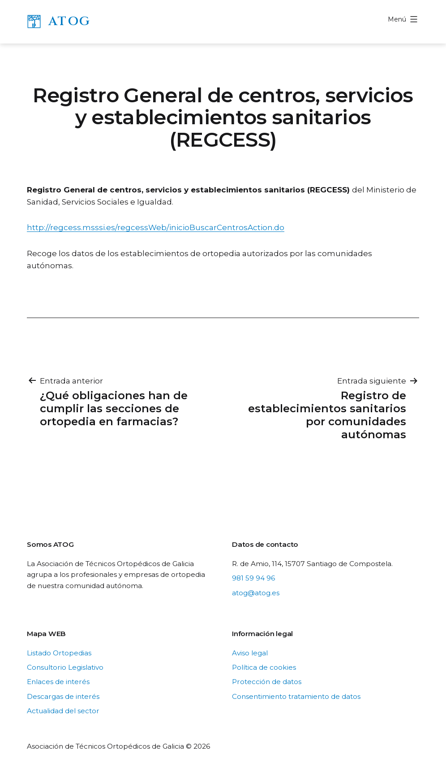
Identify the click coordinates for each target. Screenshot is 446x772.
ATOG (69, 21)
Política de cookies (264, 667)
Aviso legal (250, 653)
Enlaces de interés (58, 681)
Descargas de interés (63, 696)
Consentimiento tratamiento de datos (296, 696)
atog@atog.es (255, 593)
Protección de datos (266, 681)
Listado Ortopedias (59, 653)
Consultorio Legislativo (65, 667)
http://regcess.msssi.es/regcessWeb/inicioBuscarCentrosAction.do (155, 227)
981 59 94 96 (253, 578)
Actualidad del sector (63, 711)
